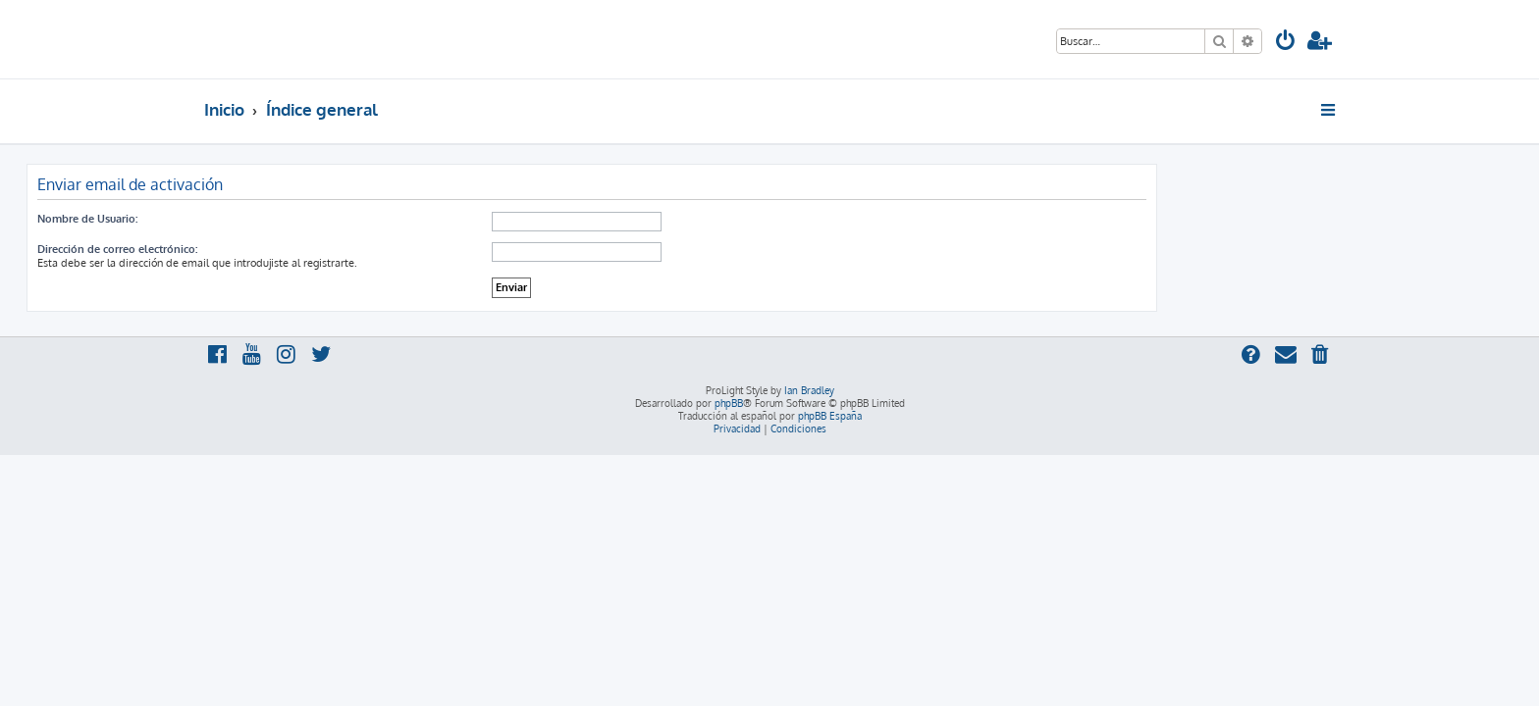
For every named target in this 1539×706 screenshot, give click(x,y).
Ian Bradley (809, 390)
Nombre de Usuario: (265, 219)
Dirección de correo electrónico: (295, 249)
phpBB (729, 403)
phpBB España (830, 416)
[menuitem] (1286, 42)
